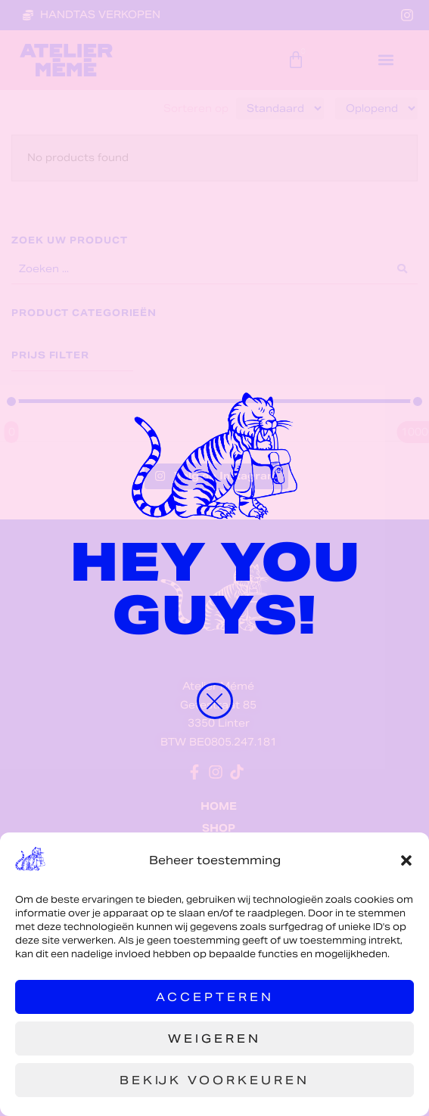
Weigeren (214, 1038)
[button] (406, 860)
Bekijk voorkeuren (214, 1080)
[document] (214, 558)
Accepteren (215, 997)
